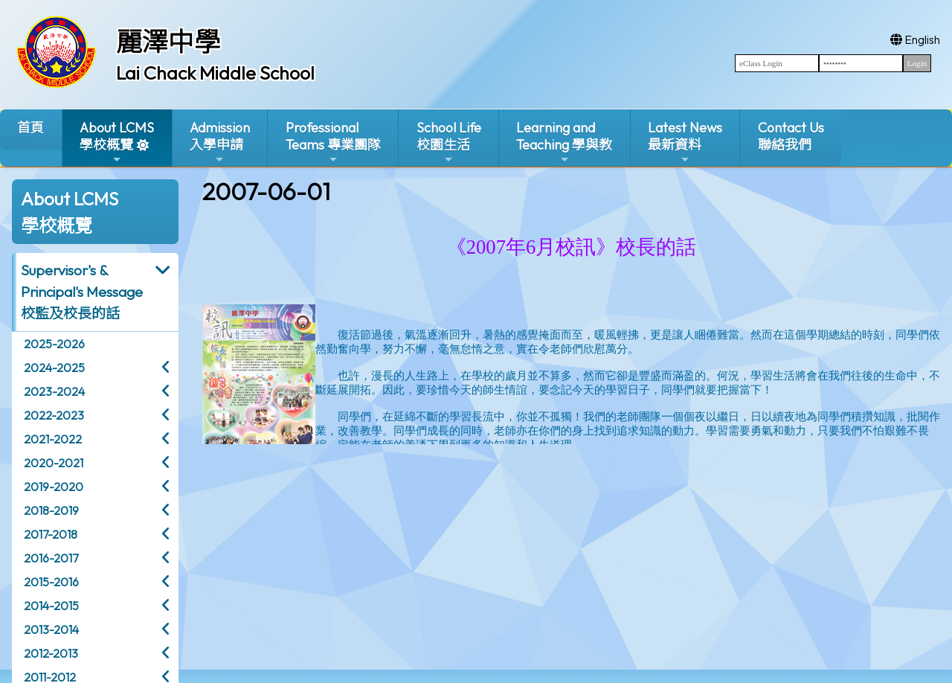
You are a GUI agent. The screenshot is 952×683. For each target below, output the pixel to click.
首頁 (30, 127)
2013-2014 (51, 629)
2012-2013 (51, 653)
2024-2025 (54, 367)
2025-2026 (54, 343)
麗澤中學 (168, 41)
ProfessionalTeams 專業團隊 (333, 142)
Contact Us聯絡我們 (791, 136)
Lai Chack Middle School (215, 73)
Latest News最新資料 (685, 142)
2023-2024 (54, 391)
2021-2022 (53, 439)
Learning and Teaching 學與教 (564, 142)
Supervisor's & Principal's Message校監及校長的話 (82, 291)
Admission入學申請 (220, 142)
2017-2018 (50, 534)
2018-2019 (51, 510)
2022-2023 (54, 415)
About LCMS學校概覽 (117, 142)
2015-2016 (51, 581)
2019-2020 (53, 486)
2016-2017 (51, 558)
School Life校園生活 (448, 142)
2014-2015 (51, 605)
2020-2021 (53, 462)
